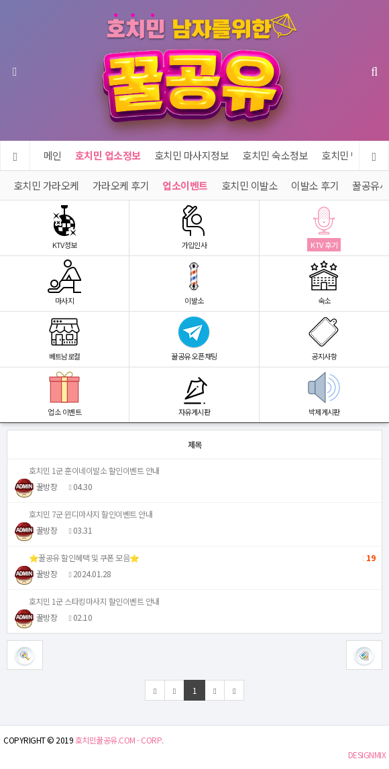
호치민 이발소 (249, 185)
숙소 (324, 282)
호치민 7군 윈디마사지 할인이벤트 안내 (83, 514)
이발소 (193, 282)
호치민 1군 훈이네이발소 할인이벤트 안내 (87, 470)
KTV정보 (64, 227)
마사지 (64, 282)
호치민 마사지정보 (191, 155)
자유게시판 (193, 394)
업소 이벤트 (64, 394)
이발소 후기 (315, 185)
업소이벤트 (186, 185)
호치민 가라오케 (46, 185)
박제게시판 (324, 394)
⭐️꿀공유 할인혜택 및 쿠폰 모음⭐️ (194, 557)
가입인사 (193, 227)
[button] (364, 655)
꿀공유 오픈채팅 (193, 338)
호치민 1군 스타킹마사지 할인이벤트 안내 (87, 601)
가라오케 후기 (121, 185)
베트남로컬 (64, 338)
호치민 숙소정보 (276, 155)
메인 (53, 155)
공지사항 (324, 338)
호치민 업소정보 (108, 155)
